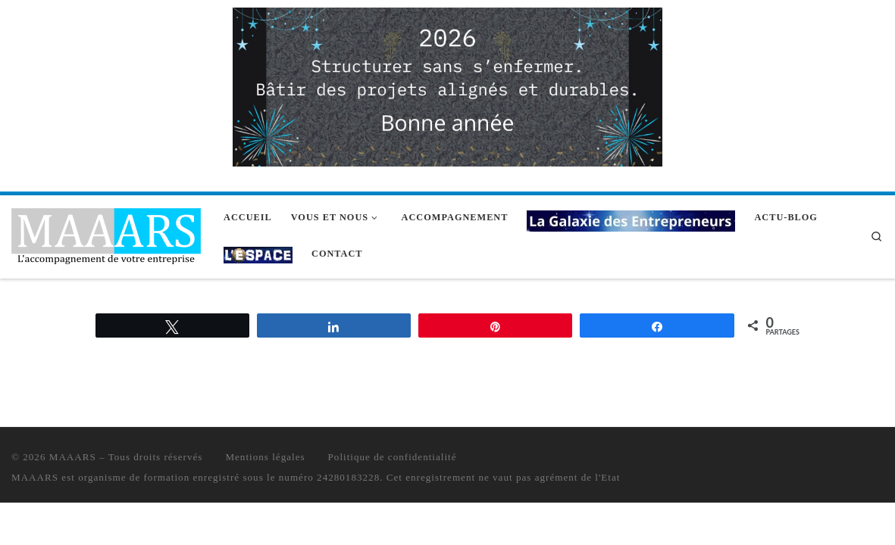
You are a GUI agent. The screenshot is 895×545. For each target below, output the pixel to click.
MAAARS (72, 456)
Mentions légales (265, 456)
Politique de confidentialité (392, 456)
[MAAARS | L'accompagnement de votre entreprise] (106, 234)
